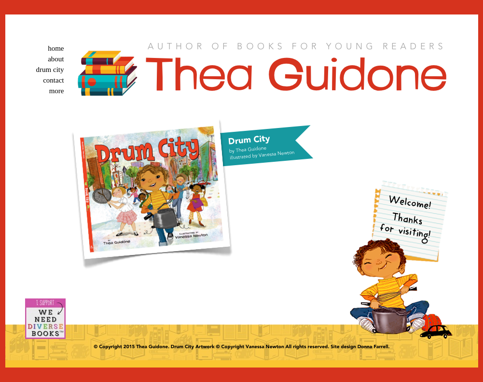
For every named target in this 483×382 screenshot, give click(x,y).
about (56, 59)
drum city (50, 69)
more (56, 91)
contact (53, 80)
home (56, 48)
